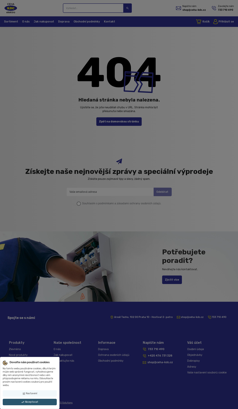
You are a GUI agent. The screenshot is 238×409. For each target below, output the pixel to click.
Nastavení (29, 393)
